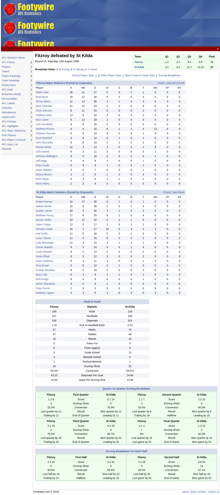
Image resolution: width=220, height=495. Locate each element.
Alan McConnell (175, 83)
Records (6, 148)
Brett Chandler (44, 106)
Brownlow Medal (11, 94)
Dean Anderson (44, 260)
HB (83, 87)
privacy (202, 491)
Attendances (9, 112)
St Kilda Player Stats (109, 75)
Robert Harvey (44, 201)
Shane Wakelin (44, 247)
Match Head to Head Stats (140, 75)
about (185, 491)
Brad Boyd (42, 96)
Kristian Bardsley (45, 270)
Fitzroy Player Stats (83, 75)
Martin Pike (42, 92)
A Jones (92, 69)
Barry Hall (41, 274)
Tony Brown (42, 265)
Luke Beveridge (44, 242)
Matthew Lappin (45, 292)
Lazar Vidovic (43, 238)
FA (179, 87)
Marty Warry (43, 183)
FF (167, 87)
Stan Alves (178, 192)
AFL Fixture (8, 62)
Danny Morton (44, 174)
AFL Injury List (10, 144)
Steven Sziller (43, 219)
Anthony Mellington (47, 156)
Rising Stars (9, 85)
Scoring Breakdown (169, 75)
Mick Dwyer (42, 179)
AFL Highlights (10, 126)
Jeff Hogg (41, 160)
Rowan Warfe (43, 147)
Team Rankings (11, 80)
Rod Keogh (42, 279)
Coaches (7, 107)
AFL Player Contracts (14, 139)
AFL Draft (7, 89)
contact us (213, 491)
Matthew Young (44, 215)
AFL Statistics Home (13, 57)
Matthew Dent (43, 115)
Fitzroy (139, 62)
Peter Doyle (42, 165)
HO (155, 87)
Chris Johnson (44, 110)
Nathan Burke (43, 206)
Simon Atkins (43, 101)
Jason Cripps (43, 224)
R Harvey (78, 69)
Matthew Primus (45, 128)
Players (6, 66)
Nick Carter (42, 119)
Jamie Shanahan (45, 283)
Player (39, 87)
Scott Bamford (44, 137)
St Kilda (139, 67)
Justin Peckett (44, 251)
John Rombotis (44, 124)
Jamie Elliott (42, 256)
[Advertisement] (138, 23)
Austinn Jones (44, 210)
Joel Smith (42, 233)
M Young (64, 69)
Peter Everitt (43, 288)
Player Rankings (11, 75)
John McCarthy (44, 142)
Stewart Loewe (44, 229)
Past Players (9, 135)
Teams (5, 71)
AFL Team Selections (14, 130)
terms (193, 491)
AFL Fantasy (9, 121)
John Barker (42, 151)
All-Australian (9, 98)
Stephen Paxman (45, 133)
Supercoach (9, 116)
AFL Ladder (8, 103)
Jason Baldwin (44, 169)
